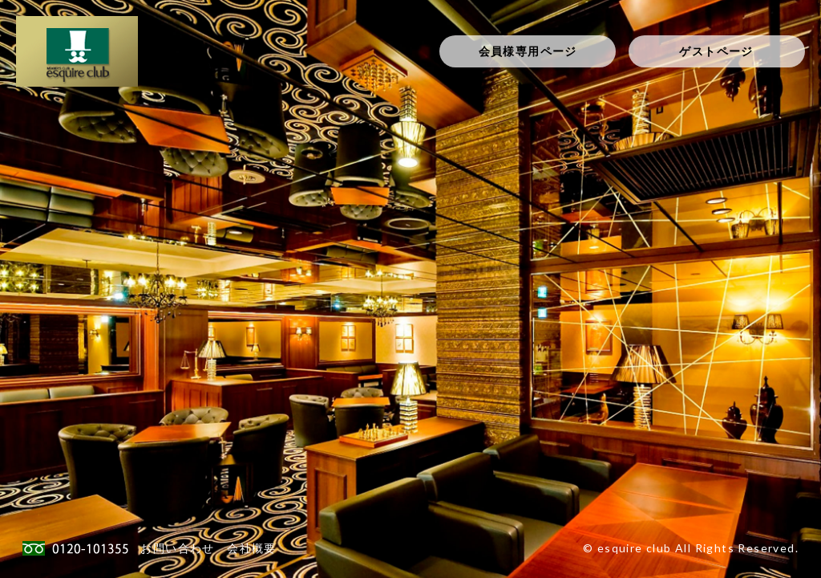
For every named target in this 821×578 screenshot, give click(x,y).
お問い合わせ (177, 548)
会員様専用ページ (528, 51)
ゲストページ (716, 51)
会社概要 (252, 548)
